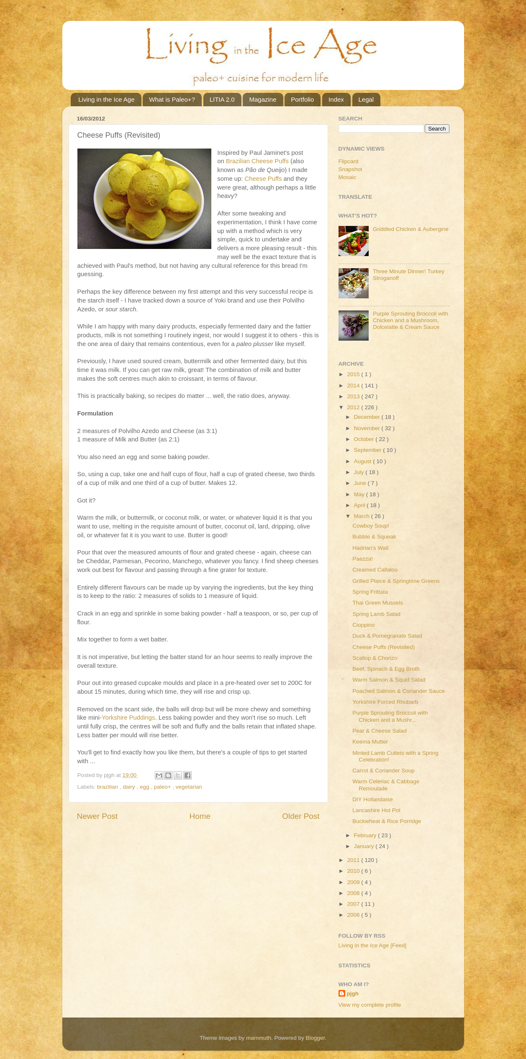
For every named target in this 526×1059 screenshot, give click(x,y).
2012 (354, 407)
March (362, 516)
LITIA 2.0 (222, 99)
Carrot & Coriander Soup (383, 770)
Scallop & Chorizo (374, 658)
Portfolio (302, 99)
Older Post (300, 816)
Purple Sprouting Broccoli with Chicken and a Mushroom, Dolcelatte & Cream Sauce (410, 320)
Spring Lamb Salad (376, 614)
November (368, 428)
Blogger (315, 1038)
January (365, 846)
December (368, 417)
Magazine (262, 99)
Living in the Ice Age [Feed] (373, 945)
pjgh (353, 993)
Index (336, 99)
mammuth (258, 1038)
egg (145, 787)
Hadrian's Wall (370, 548)
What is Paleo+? (172, 99)
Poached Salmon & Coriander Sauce (398, 691)
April (360, 505)
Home (200, 816)
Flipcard (349, 161)
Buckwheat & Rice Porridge (386, 821)
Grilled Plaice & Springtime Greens (396, 581)
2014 (354, 385)
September (368, 450)
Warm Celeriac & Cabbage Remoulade (385, 784)
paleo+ (163, 787)
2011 (354, 860)
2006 (354, 915)
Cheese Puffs (263, 178)
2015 (354, 374)
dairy (129, 787)
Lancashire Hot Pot (376, 810)
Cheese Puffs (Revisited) (383, 647)
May (360, 494)
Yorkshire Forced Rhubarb (385, 702)
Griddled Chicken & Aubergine (411, 229)
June (361, 483)
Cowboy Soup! (370, 526)
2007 (354, 904)
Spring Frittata (370, 592)
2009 (354, 882)
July (360, 472)
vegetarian (189, 787)
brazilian (108, 787)
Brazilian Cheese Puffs (257, 161)
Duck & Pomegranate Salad (387, 636)
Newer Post (97, 816)
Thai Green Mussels (377, 603)
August (363, 461)
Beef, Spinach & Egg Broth (386, 669)
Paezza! (362, 559)
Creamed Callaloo (375, 570)
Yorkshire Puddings (128, 717)
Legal (366, 99)
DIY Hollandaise (372, 799)
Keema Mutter (370, 741)
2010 (354, 871)
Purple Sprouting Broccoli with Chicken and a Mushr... (390, 716)
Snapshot (350, 169)
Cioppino (363, 625)
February (366, 835)
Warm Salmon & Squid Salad (388, 680)
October (365, 439)
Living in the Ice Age (106, 99)
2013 (354, 396)
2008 (354, 893)
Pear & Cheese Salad (379, 731)
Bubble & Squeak (374, 536)
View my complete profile (370, 1005)
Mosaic (348, 177)
